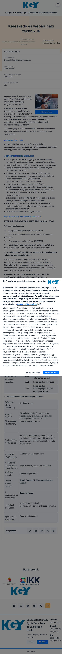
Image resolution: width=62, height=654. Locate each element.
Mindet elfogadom (51, 372)
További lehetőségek (33, 372)
